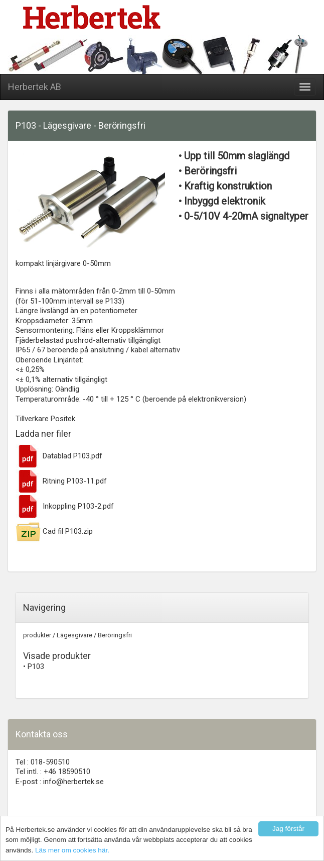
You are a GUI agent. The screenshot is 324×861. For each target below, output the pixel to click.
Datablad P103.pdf (59, 455)
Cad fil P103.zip (54, 531)
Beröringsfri (115, 635)
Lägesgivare (74, 635)
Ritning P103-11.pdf (61, 481)
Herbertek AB (34, 86)
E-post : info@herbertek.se (60, 781)
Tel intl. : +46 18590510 (53, 771)
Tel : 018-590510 (43, 762)
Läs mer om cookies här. (72, 850)
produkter (37, 635)
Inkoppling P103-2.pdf (65, 506)
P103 (36, 666)
